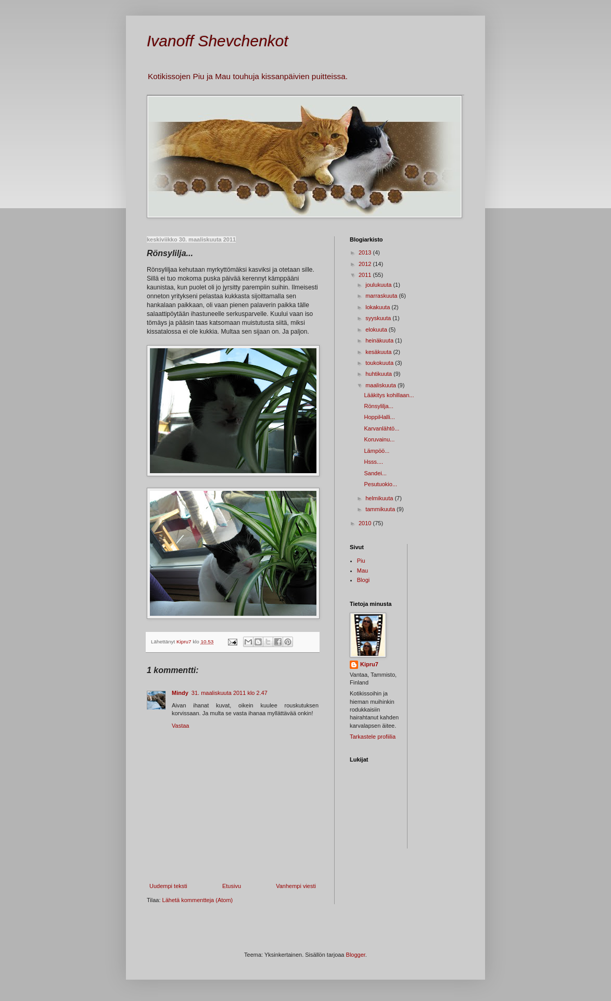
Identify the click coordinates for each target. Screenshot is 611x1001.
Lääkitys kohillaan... (389, 395)
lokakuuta (378, 307)
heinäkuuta (380, 340)
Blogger (355, 955)
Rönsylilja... (378, 406)
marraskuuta (382, 296)
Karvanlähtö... (381, 428)
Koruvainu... (379, 439)
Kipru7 (369, 664)
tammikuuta (381, 509)
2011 (366, 275)
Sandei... (375, 473)
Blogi (363, 580)
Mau (362, 570)
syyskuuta (378, 318)
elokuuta (377, 329)
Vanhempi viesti (296, 886)
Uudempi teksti (168, 886)
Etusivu (231, 886)
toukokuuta (380, 363)
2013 (366, 252)
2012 (366, 264)
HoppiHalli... (379, 417)
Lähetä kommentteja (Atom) (197, 900)
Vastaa (180, 726)
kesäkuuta (379, 352)
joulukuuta (379, 285)
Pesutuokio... (380, 484)
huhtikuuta (379, 374)
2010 (366, 523)
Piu (361, 560)
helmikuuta (379, 498)
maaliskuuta (381, 385)
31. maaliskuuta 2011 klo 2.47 (230, 693)
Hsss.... (373, 462)
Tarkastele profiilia (373, 736)
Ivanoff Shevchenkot (217, 40)
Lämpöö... (376, 451)
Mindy (180, 693)
